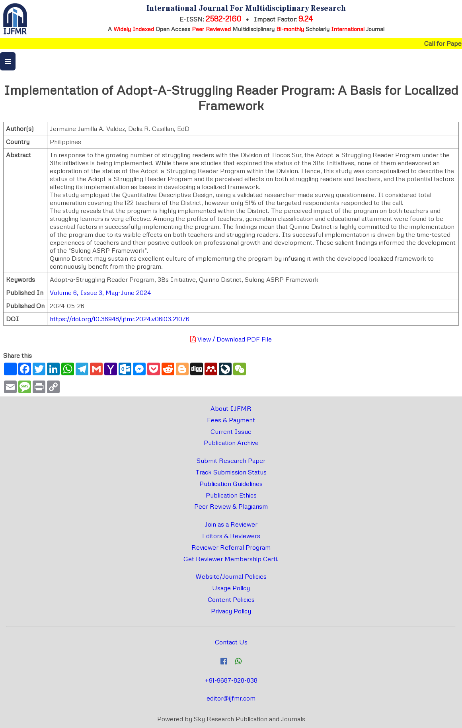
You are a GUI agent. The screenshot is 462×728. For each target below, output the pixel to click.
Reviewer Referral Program (231, 547)
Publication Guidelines (231, 484)
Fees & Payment (231, 420)
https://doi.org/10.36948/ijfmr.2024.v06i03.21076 (119, 319)
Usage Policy (231, 588)
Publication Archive (231, 443)
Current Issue (231, 431)
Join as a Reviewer (231, 524)
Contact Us (231, 642)
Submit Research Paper (231, 461)
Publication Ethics (231, 495)
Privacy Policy (231, 611)
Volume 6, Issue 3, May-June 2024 (100, 293)
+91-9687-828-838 (231, 680)
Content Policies (231, 599)
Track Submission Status (231, 472)
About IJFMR (231, 408)
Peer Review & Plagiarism (231, 506)
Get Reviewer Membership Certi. (231, 559)
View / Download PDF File (231, 339)
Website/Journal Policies (231, 576)
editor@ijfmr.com (231, 698)
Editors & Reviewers (231, 536)
